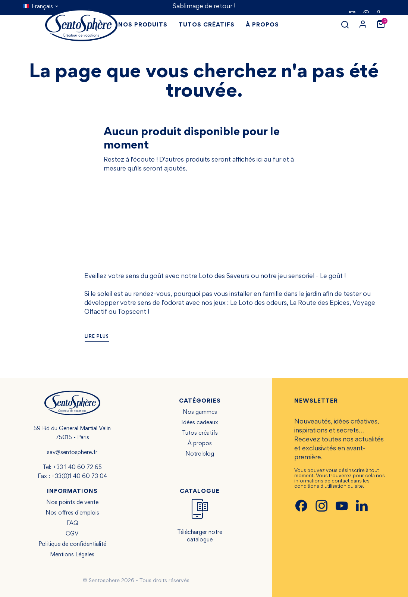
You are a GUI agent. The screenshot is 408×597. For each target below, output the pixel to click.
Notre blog (199, 454)
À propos (200, 443)
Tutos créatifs (200, 433)
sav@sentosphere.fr (72, 452)
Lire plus (97, 337)
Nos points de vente (72, 502)
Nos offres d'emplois (72, 513)
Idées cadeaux (199, 422)
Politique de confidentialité (72, 544)
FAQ (72, 523)
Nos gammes (200, 412)
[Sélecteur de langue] (41, 6)
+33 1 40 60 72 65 (77, 467)
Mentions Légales (72, 554)
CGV (72, 534)
